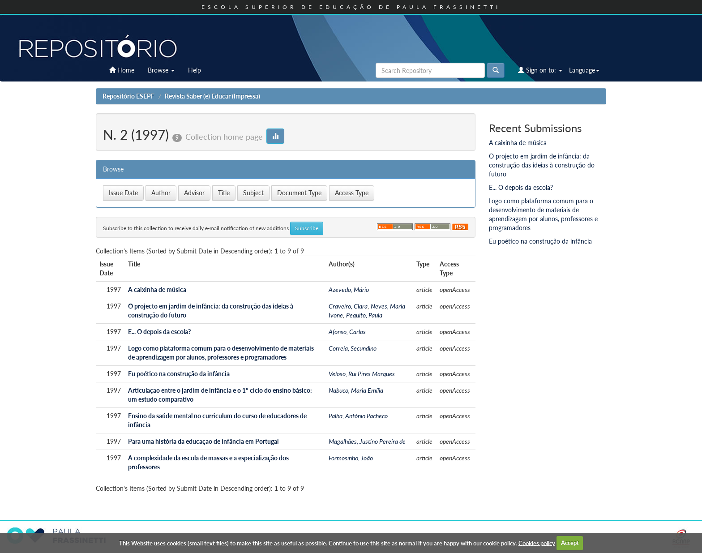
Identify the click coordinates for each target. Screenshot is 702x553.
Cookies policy (536, 542)
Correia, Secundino (353, 348)
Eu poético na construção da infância (179, 373)
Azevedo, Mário (349, 289)
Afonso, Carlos (347, 331)
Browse (161, 70)
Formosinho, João (351, 458)
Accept (570, 542)
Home (121, 70)
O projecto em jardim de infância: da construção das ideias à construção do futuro (542, 165)
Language (584, 70)
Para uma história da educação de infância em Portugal (203, 441)
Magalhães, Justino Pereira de (367, 441)
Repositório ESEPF (128, 96)
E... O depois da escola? (159, 331)
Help (194, 70)
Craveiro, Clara (348, 306)
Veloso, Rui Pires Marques (362, 373)
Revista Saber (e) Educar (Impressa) (212, 96)
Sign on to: (540, 70)
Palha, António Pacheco (358, 416)
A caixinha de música (157, 289)
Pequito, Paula (364, 315)
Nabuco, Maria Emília (356, 390)
